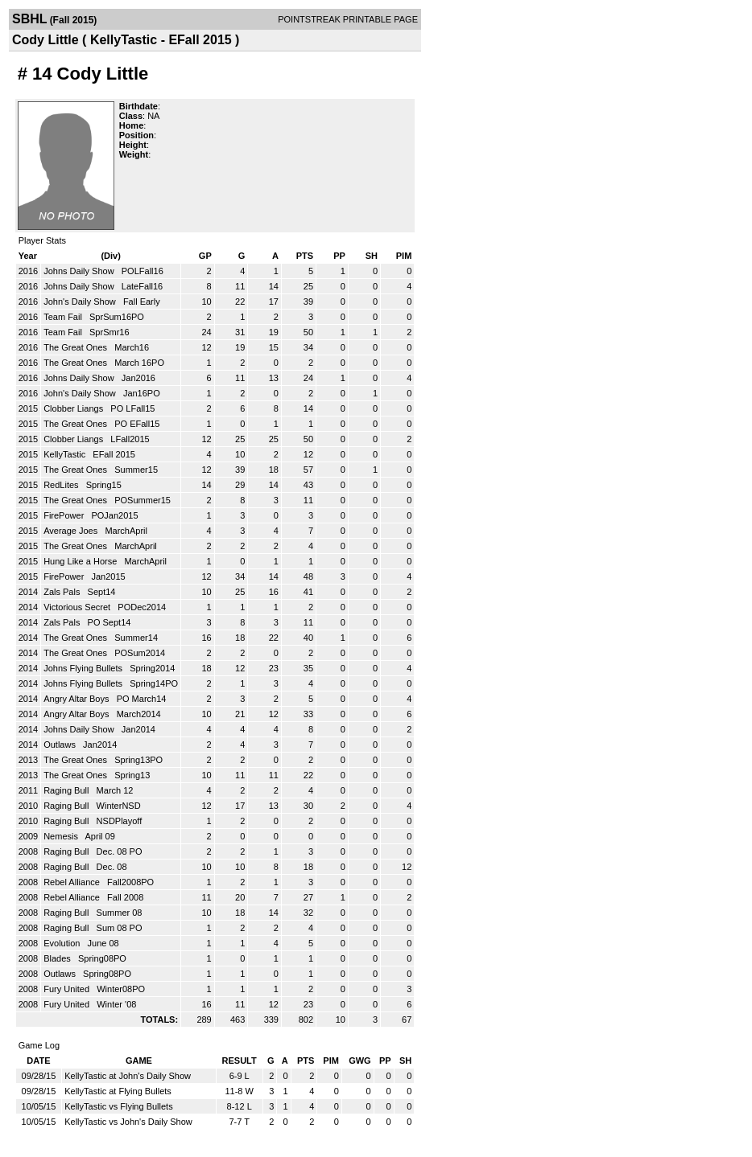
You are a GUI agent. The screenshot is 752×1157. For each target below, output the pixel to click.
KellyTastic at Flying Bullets (117, 1091)
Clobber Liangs (74, 408)
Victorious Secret (78, 607)
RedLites (62, 485)
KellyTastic (65, 454)
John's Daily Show (80, 301)
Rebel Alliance (72, 882)
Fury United (67, 989)
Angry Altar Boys (77, 699)
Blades (58, 958)
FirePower (64, 515)
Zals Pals (62, 592)
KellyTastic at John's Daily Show (127, 1076)
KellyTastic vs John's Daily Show (128, 1121)
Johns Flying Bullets (84, 668)
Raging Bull (67, 790)
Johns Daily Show (80, 271)
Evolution (62, 943)
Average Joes (71, 530)
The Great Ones (76, 347)
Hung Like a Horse (81, 561)
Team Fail (64, 317)
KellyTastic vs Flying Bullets (118, 1106)
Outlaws (60, 744)
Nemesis (62, 836)
